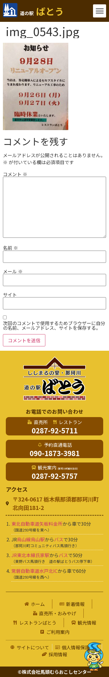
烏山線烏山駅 (31, 539)
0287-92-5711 (55, 430)
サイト (10, 294)
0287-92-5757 (55, 476)
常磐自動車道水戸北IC (34, 570)
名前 (10, 247)
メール (13, 271)
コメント (15, 174)
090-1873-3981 (55, 453)
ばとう (42, 11)
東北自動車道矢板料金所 (36, 523)
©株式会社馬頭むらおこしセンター (55, 671)
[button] (99, 10)
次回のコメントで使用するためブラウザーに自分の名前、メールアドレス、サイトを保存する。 (54, 325)
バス (58, 539)
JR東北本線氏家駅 (30, 555)
